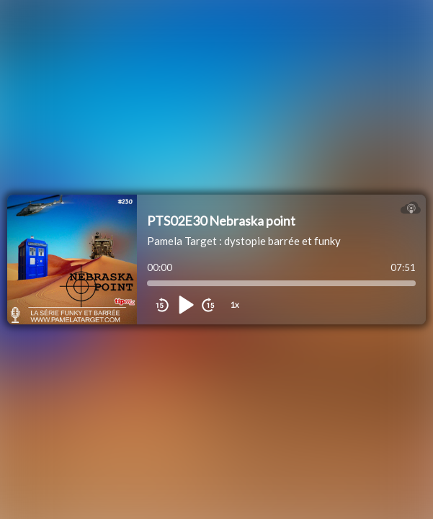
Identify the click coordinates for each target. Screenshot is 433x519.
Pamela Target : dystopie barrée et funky (244, 240)
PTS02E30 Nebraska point (221, 221)
